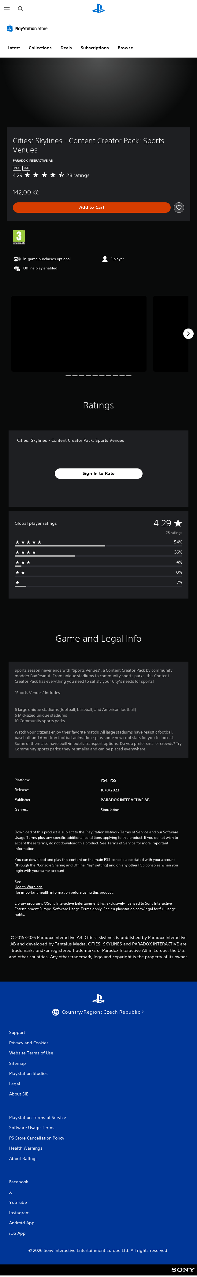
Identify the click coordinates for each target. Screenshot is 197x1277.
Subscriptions (95, 48)
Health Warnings (29, 887)
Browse (125, 48)
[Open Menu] (7, 9)
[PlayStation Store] (28, 28)
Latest (14, 48)
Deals (66, 48)
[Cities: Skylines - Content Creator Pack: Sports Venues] (79, 334)
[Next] (188, 334)
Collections (40, 48)
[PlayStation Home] (98, 9)
